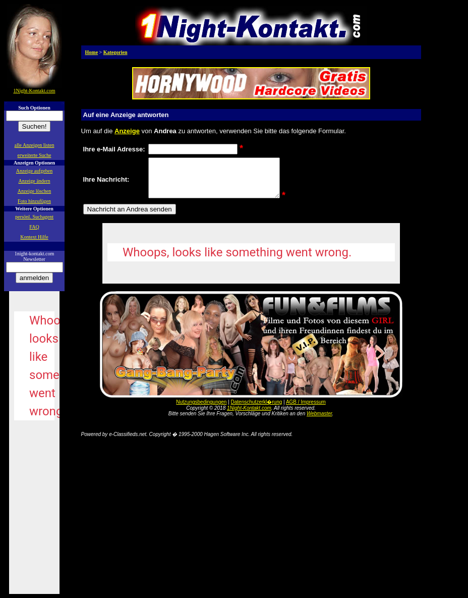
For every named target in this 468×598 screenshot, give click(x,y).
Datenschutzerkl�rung (256, 409)
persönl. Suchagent (34, 217)
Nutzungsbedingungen (201, 409)
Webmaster (319, 421)
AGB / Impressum (306, 409)
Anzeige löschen (34, 191)
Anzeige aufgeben (34, 171)
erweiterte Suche (34, 155)
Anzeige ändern (34, 181)
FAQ (34, 227)
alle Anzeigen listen (34, 145)
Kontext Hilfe (34, 237)
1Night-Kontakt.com (249, 415)
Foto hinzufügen (34, 201)
